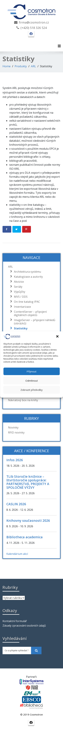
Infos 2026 (14, 460)
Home (7, 66)
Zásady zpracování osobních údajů (24, 625)
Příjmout (31, 371)
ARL (33, 66)
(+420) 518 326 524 (33, 28)
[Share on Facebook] (7, 229)
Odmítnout (31, 380)
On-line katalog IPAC (26, 301)
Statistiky (19, 328)
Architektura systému (26, 271)
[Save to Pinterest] (26, 229)
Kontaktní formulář (15, 621)
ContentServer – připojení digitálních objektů (29, 313)
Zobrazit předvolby (31, 389)
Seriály (17, 286)
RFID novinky (16, 432)
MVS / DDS (20, 296)
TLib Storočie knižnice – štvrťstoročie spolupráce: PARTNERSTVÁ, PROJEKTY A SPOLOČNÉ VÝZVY (27, 482)
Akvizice (18, 281)
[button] (58, 337)
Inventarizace (21, 306)
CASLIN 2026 (16, 504)
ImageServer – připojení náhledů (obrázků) (33, 321)
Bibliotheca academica (24, 537)
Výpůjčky (18, 291)
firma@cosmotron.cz (34, 22)
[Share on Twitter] (16, 229)
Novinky (13, 427)
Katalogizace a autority (27, 276)
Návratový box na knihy (23, 400)
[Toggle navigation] (59, 46)
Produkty (21, 66)
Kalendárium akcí (17, 554)
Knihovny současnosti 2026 (28, 520)
